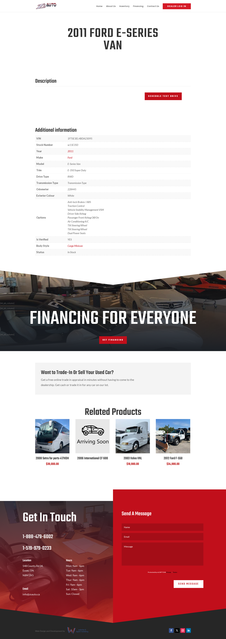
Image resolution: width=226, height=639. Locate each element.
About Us (111, 6)
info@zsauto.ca (31, 594)
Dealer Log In (176, 6)
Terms (175, 572)
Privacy (168, 572)
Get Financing (113, 340)
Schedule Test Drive (163, 96)
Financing (138, 6)
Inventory (124, 6)
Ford (70, 157)
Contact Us (153, 6)
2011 (70, 151)
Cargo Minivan (75, 245)
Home (99, 6)
